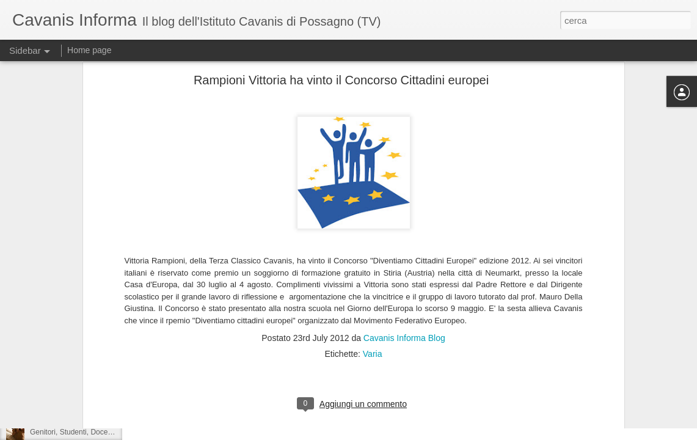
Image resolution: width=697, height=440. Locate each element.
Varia (372, 269)
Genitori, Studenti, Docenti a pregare (89, 432)
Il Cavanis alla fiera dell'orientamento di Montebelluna (116, 377)
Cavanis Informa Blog (404, 253)
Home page (89, 50)
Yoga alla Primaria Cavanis (74, 404)
